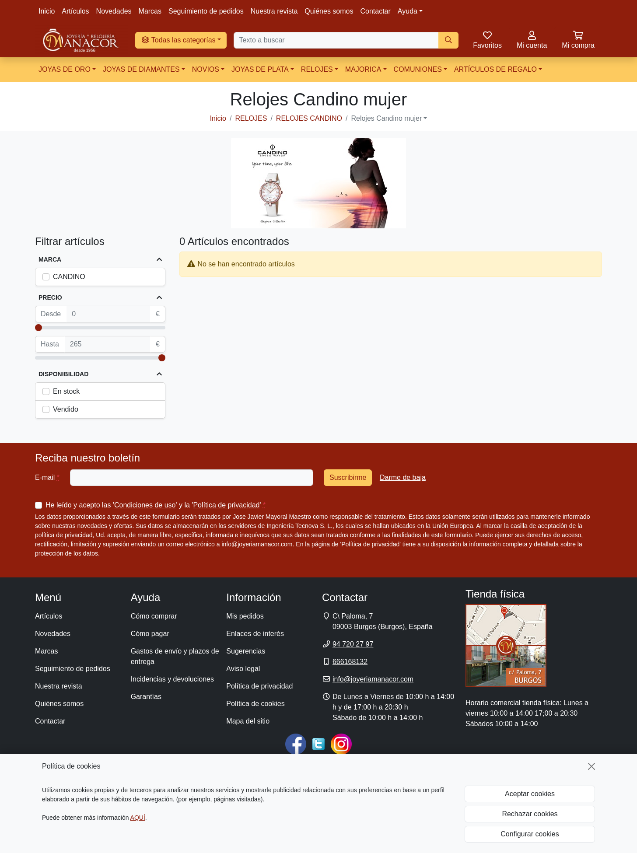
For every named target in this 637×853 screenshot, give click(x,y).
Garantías (146, 696)
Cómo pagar (150, 633)
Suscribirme (347, 477)
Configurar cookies (529, 834)
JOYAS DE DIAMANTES (141, 69)
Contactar (375, 11)
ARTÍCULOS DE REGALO (495, 69)
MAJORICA (363, 69)
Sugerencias (245, 651)
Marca (49, 259)
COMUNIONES (418, 69)
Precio (50, 297)
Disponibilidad (63, 374)
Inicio (46, 11)
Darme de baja (403, 477)
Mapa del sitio (248, 721)
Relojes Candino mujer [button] (386, 118)
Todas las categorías (178, 40)
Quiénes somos (328, 11)
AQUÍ (137, 817)
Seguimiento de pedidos (206, 11)
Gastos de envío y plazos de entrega (175, 656)
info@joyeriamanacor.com (256, 544)
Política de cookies (255, 703)
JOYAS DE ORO (64, 69)
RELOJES (317, 69)
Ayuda (407, 11)
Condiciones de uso (145, 505)
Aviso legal (243, 668)
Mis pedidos (244, 616)
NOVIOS (205, 69)
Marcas (150, 11)
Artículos (75, 11)
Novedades (114, 11)
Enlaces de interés (255, 633)
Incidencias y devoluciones (172, 679)
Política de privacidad (226, 505)
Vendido (65, 409)
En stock (66, 391)
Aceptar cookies (530, 793)
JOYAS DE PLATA (260, 69)
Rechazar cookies (529, 814)
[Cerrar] (591, 766)
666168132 (350, 661)
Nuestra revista (274, 11)
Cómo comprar (154, 616)
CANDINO (69, 276)
